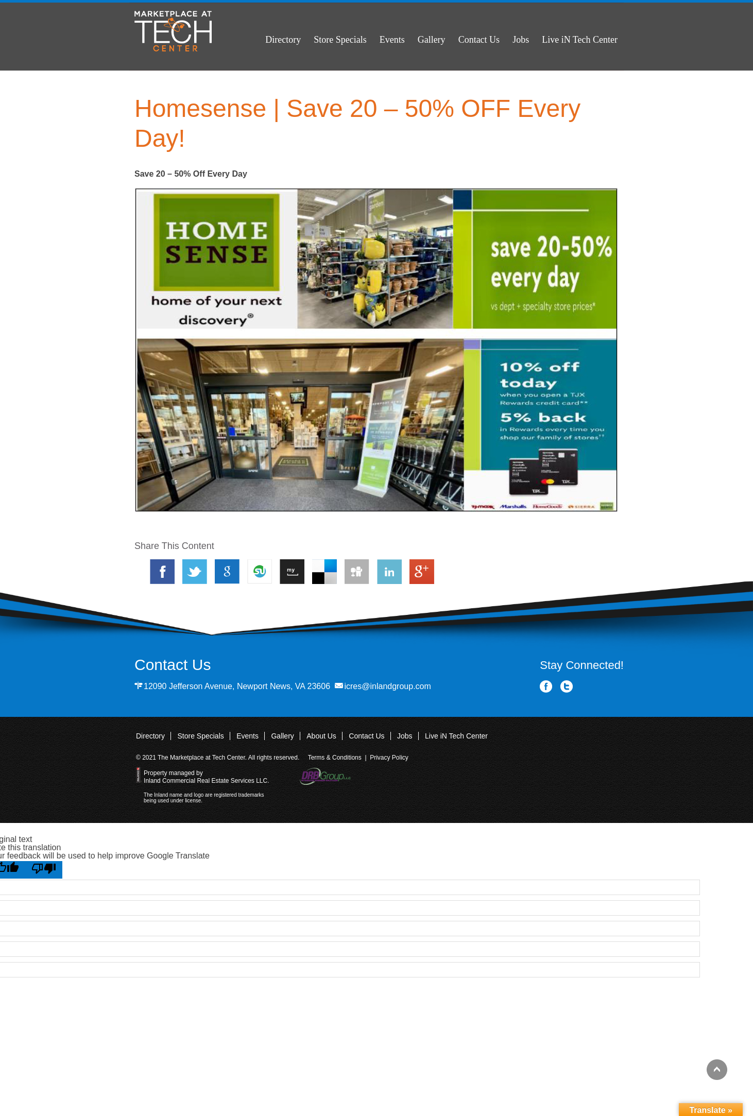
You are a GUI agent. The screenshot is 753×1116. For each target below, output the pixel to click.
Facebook (546, 686)
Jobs (520, 40)
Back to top (717, 1069)
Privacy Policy (389, 757)
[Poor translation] (43, 870)
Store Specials (340, 40)
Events (392, 40)
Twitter (566, 686)
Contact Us (479, 40)
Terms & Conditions (335, 757)
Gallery (432, 40)
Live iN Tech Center (580, 40)
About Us (321, 736)
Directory (283, 40)
